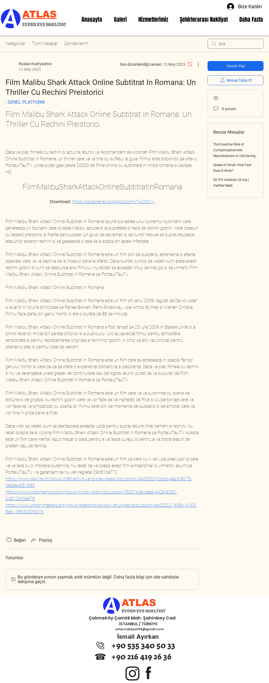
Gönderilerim (76, 43)
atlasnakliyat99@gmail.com (139, 629)
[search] (236, 44)
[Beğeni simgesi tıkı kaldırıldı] (9, 540)
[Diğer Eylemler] (195, 64)
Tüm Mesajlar (45, 43)
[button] (153, 19)
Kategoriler (15, 43)
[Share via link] (41, 540)
